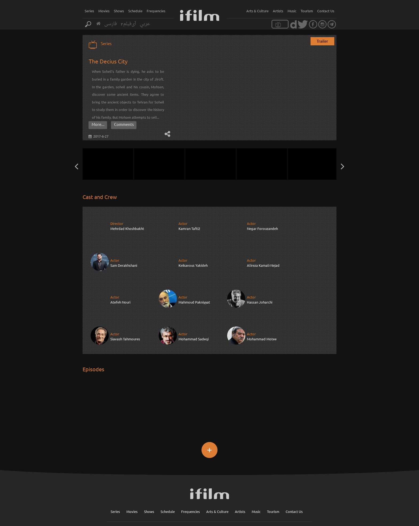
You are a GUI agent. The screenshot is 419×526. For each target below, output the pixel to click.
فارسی (110, 23)
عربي (145, 23)
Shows (119, 11)
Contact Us (325, 11)
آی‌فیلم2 (128, 23)
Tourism (307, 11)
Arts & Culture (257, 11)
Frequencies (156, 11)
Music (292, 11)
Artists (278, 11)
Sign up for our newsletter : (218, 500)
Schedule (135, 11)
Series (89, 11)
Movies (104, 11)
